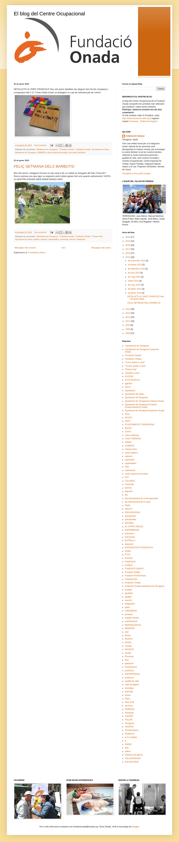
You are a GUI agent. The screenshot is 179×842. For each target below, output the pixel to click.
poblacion (129, 663)
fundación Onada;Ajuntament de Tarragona (144, 586)
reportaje (129, 691)
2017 (128, 249)
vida (127, 748)
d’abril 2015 (133, 281)
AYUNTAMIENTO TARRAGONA (139, 424)
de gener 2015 (135, 293)
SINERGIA (130, 709)
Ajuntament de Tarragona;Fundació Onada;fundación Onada (141, 405)
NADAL (128, 642)
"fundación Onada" (83, 149)
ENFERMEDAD (132, 530)
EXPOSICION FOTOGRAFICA (139, 547)
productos (129, 670)
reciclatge (129, 688)
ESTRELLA (130, 540)
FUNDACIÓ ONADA (135, 136)
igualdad (129, 593)
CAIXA (128, 431)
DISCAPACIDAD (132, 512)
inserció (72, 239)
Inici (63, 248)
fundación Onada (132, 582)
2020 (128, 237)
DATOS (128, 488)
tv (125, 741)
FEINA (128, 551)
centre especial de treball (57, 152)
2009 (128, 329)
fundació (129, 565)
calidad (36, 239)
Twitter (143, 121)
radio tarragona (132, 684)
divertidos (81, 152)
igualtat (128, 597)
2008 (128, 333)
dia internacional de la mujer (138, 502)
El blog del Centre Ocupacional (49, 13)
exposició (129, 544)
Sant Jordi (129, 702)
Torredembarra (131, 730)
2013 (128, 313)
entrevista (129, 533)
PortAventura (131, 667)
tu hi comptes (131, 737)
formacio (129, 558)
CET (127, 477)
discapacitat (130, 516)
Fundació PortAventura (135, 575)
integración (80, 239)
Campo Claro (131, 449)
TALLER (128, 719)
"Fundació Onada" (67, 149)
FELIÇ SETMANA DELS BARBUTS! (44, 166)
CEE (127, 467)
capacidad (129, 459)
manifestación (131, 621)
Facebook (134, 121)
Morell (127, 635)
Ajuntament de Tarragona (25, 152)
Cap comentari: (40, 145)
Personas (129, 656)
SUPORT (129, 716)
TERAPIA (129, 727)
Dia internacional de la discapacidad (141, 498)
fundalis (128, 590)
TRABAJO (129, 734)
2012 (128, 317)
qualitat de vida (132, 681)
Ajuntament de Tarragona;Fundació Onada (144, 401)
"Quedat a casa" (132, 373)
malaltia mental (132, 618)
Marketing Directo (133, 625)
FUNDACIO (130, 561)
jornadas (129, 614)
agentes (128, 383)
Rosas (128, 695)
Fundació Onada (132, 572)
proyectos (129, 677)
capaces (43, 239)
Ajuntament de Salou (100, 149)
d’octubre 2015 (135, 264)
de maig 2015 (134, 277)
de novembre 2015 (137, 260)
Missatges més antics (101, 248)
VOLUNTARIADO (133, 758)
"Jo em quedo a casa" (135, 362)
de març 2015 (134, 285)
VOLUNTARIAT (132, 762)
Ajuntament (130, 390)
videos (128, 751)
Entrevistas (130, 537)
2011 (128, 321)
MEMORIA (130, 628)
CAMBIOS (41, 152)
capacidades (53, 239)
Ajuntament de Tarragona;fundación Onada (144, 410)
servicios (129, 706)
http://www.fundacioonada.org (135, 118)
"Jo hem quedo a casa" (135, 366)
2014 (128, 309)
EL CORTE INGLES (134, 526)
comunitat (72, 152)
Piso (127, 660)
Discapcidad (130, 519)
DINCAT (128, 509)
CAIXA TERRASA (133, 438)
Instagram (152, 121)
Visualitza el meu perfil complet (136, 173)
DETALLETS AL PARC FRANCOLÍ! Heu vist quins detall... (145, 297)
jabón (127, 607)
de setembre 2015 (136, 269)
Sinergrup (129, 713)
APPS (127, 421)
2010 (128, 325)
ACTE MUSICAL (132, 380)
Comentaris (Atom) (36, 252)
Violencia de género (134, 755)
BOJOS (128, 428)
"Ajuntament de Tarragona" (47, 149)
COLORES (130, 481)
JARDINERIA (131, 611)
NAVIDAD (129, 649)
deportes (129, 491)
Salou (127, 698)
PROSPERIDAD (132, 674)
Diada (127, 505)
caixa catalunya (132, 435)
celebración (130, 470)
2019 (128, 241)
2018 (128, 245)
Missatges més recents (25, 248)
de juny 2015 (134, 273)
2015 (128, 257)
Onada (128, 653)
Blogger (135, 826)
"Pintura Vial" (97, 236)
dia (126, 495)
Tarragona (129, 723)
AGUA (128, 387)
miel (127, 632)
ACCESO (129, 376)
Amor (127, 414)
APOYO (128, 417)
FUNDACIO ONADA (134, 568)
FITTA (127, 554)
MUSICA (129, 639)
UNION (128, 744)
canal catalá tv (131, 453)
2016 (128, 253)
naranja (128, 646)
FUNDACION (131, 579)
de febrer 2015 (135, 289)
